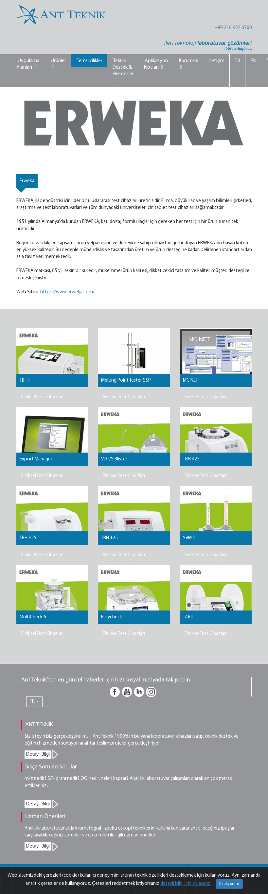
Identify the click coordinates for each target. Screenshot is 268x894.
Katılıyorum (229, 884)
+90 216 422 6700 (233, 28)
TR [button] (34, 701)
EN (253, 60)
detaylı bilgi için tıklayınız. (185, 883)
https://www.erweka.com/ (67, 292)
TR (237, 60)
